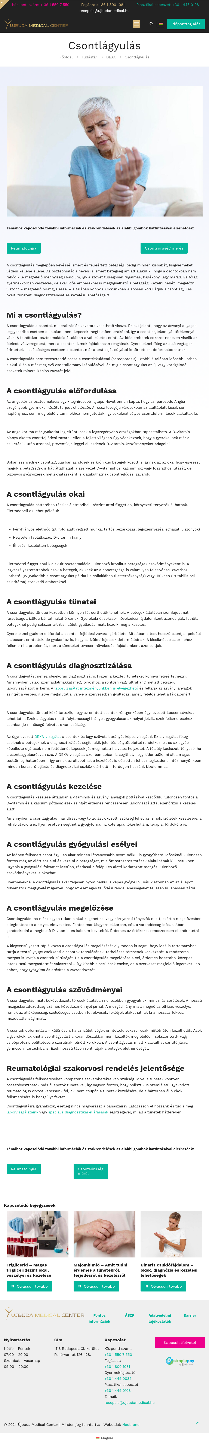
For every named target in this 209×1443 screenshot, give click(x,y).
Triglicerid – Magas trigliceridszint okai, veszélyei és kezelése (29, 1270)
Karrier (190, 1315)
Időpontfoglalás (185, 24)
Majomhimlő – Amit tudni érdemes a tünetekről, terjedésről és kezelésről (100, 1270)
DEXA (111, 57)
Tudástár (89, 57)
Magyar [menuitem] (107, 1438)
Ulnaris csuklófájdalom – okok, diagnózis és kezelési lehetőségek (169, 1270)
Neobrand (131, 1424)
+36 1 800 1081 (117, 1366)
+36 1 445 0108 (118, 1390)
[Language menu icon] (160, 24)
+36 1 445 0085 (118, 1378)
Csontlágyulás (137, 57)
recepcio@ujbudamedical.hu (130, 1402)
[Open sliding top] (5, 5)
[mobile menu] (136, 24)
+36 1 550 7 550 (118, 1354)
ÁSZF (129, 1315)
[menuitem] (104, 1438)
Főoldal (66, 57)
